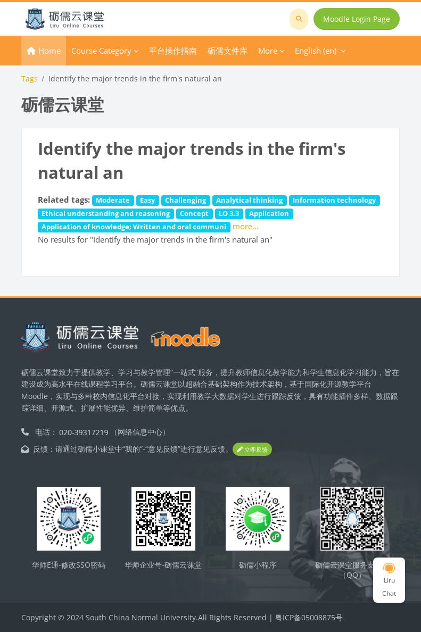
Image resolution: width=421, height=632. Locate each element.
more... (246, 226)
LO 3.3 (229, 213)
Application (269, 213)
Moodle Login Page (356, 19)
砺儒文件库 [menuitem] (227, 50)
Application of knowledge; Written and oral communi (134, 226)
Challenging (185, 200)
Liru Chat (389, 580)
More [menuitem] (267, 50)
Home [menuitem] (49, 50)
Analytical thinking (249, 200)
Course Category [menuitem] (101, 50)
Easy (147, 200)
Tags (29, 78)
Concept (194, 213)
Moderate (113, 200)
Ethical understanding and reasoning (106, 213)
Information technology (334, 200)
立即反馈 (252, 449)
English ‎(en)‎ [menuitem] (315, 50)
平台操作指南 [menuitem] (173, 50)
